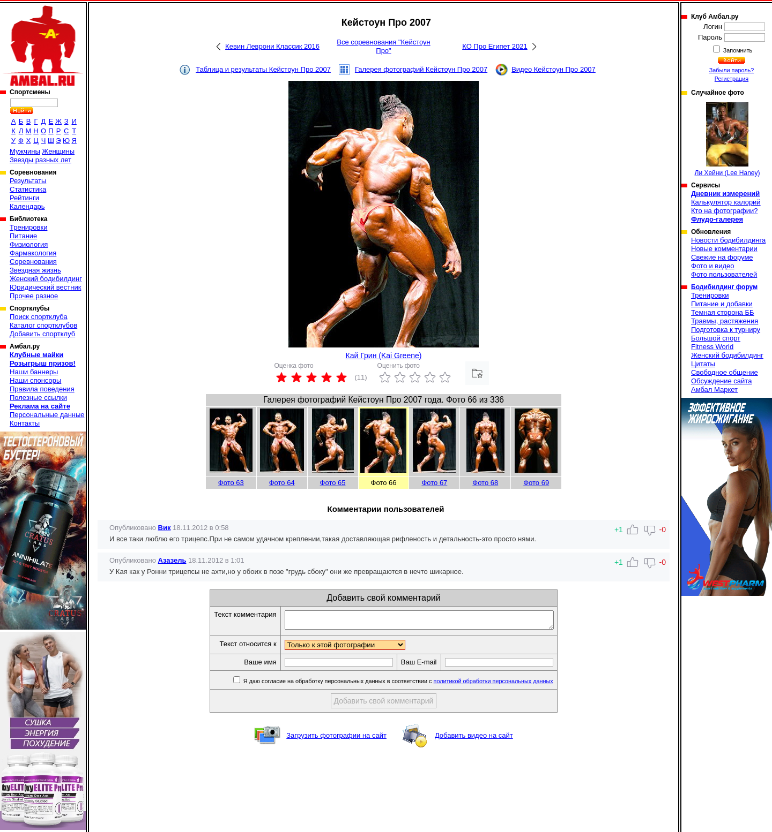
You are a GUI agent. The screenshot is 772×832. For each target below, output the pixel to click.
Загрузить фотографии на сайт (336, 739)
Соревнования (33, 262)
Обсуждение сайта (721, 381)
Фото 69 (536, 483)
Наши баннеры (34, 372)
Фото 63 (231, 483)
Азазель (172, 560)
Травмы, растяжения (724, 321)
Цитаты (703, 364)
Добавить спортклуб (42, 334)
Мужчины (25, 151)
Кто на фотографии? (724, 211)
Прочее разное (34, 296)
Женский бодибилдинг (46, 279)
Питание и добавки (722, 304)
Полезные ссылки (38, 398)
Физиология (29, 244)
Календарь (27, 206)
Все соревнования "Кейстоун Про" (383, 46)
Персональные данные (47, 415)
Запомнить (737, 50)
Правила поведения (42, 389)
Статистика (28, 189)
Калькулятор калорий (726, 202)
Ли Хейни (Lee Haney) (727, 139)
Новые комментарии (724, 249)
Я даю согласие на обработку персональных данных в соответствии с (413, 684)
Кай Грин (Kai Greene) (384, 355)
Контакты (25, 423)
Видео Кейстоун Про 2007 (553, 69)
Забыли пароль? (731, 70)
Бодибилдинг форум (724, 287)
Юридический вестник (45, 287)
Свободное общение (724, 372)
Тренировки (28, 227)
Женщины (58, 151)
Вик (164, 528)
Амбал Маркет (714, 389)
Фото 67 (434, 483)
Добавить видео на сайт (474, 739)
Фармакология (33, 253)
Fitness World (712, 347)
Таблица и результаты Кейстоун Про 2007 (263, 69)
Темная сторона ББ (722, 312)
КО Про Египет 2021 (495, 46)
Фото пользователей (724, 274)
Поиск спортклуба (39, 317)
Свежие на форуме (722, 257)
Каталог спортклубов (43, 325)
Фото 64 (282, 483)
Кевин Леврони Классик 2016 (272, 46)
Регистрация (731, 78)
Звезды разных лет (40, 160)
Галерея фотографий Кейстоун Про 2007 (421, 69)
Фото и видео (712, 266)
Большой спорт (715, 338)
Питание (23, 236)
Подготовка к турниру (725, 330)
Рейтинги (24, 198)
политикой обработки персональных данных (509, 684)
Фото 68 (485, 483)
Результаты (28, 181)
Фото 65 (333, 483)
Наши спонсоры (35, 380)
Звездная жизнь (35, 270)
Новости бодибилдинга (728, 240)
